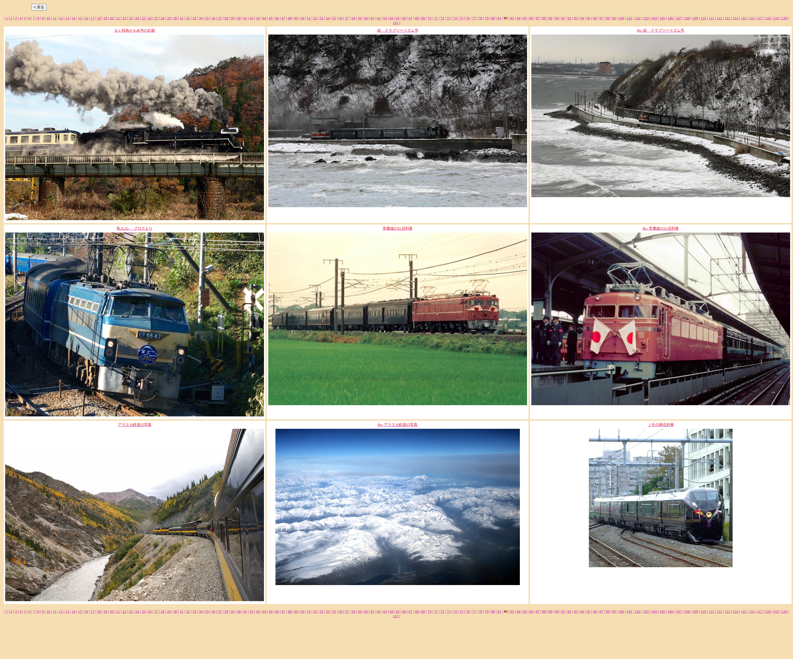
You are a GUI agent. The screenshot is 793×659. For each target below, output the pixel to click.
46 (277, 18)
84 (518, 18)
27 (156, 18)
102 (638, 18)
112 (719, 18)
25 (143, 18)
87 (537, 18)
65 (398, 18)
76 (468, 18)
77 (474, 18)
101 (629, 18)
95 (588, 18)
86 (531, 18)
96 (595, 18)
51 (309, 18)
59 (359, 18)
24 (137, 18)
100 (621, 18)
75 (461, 18)
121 (396, 22)
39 (232, 18)
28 (162, 18)
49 (296, 18)
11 (54, 18)
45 (271, 18)
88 (544, 18)
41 (245, 18)
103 (646, 18)
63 (385, 18)
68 (417, 18)
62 (379, 18)
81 (499, 18)
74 (455, 18)
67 (410, 18)
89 (550, 18)
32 (188, 18)
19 (105, 18)
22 (124, 18)
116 (751, 18)
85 (525, 18)
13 (67, 18)
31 (181, 18)
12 (61, 18)
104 (654, 18)
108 (687, 18)
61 (372, 18)
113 (727, 18)
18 (99, 18)
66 (404, 18)
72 (442, 18)
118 (768, 18)
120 (784, 18)
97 (601, 18)
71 (436, 18)
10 (48, 18)
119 (776, 18)
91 (563, 18)
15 (80, 18)
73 (449, 18)
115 (743, 18)
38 (226, 18)
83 (512, 18)
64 (391, 18)
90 (557, 18)
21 (118, 18)
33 (194, 18)
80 (493, 18)
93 (576, 18)
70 (429, 18)
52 (315, 18)
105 (662, 18)
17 (93, 18)
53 (321, 18)
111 (711, 18)
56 (340, 18)
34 (200, 18)
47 (283, 18)
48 (290, 18)
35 (207, 18)
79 (487, 18)
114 (735, 18)
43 (258, 18)
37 (220, 18)
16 (86, 18)
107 (679, 18)
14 (73, 18)
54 (328, 18)
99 (614, 18)
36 (213, 18)
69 (423, 18)
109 (695, 18)
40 (239, 18)
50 (302, 18)
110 (703, 18)
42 (251, 18)
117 (760, 18)
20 (112, 18)
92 (569, 18)
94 (582, 18)
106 (670, 18)
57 (347, 18)
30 (175, 18)
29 (169, 18)
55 (334, 18)
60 (366, 18)
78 (480, 18)
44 (264, 18)
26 (150, 18)
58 (353, 18)
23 (131, 18)
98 (607, 18)
